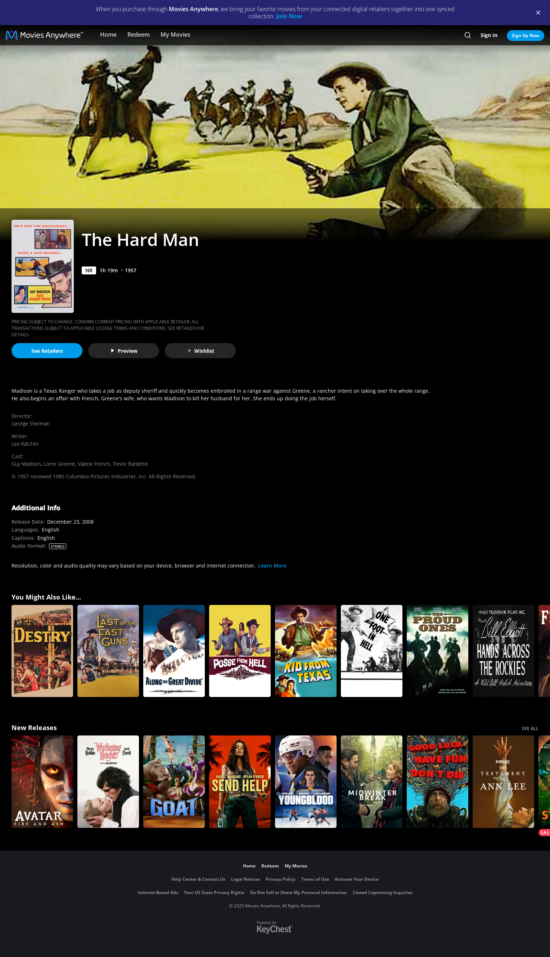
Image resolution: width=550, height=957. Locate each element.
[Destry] (42, 651)
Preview (124, 350)
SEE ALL (530, 728)
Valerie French (94, 463)
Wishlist (200, 350)
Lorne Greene (59, 463)
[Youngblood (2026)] (306, 781)
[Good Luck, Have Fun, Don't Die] (437, 781)
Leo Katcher (25, 443)
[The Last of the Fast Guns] (108, 651)
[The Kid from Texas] (306, 651)
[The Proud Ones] (437, 651)
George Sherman (31, 423)
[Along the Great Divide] (174, 651)
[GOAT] (174, 781)
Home (108, 34)
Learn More (272, 565)
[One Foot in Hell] (371, 651)
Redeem (138, 34)
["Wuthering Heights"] (108, 781)
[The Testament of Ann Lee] (503, 781)
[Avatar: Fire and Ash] (42, 781)
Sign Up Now (525, 35)
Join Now (289, 16)
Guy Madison (26, 463)
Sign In (489, 35)
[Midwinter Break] (371, 781)
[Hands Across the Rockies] (503, 651)
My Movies (175, 34)
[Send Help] (240, 781)
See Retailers (47, 350)
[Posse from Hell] (240, 651)
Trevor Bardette (130, 463)
